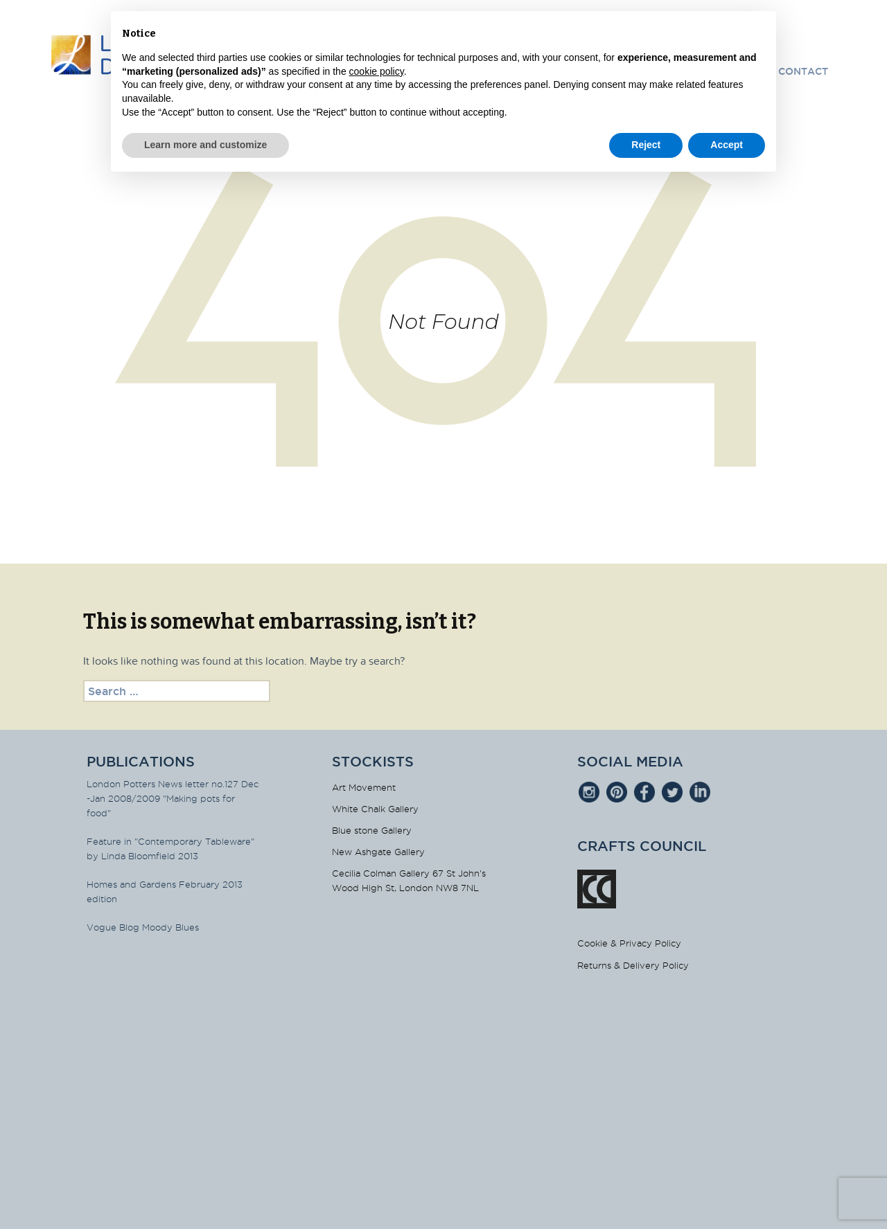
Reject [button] (645, 144)
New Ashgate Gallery (378, 851)
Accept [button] (726, 144)
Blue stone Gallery (372, 830)
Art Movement (364, 787)
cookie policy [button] (376, 71)
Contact (803, 71)
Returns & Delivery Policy (633, 965)
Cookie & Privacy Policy (629, 943)
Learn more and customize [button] (205, 144)
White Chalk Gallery (375, 809)
